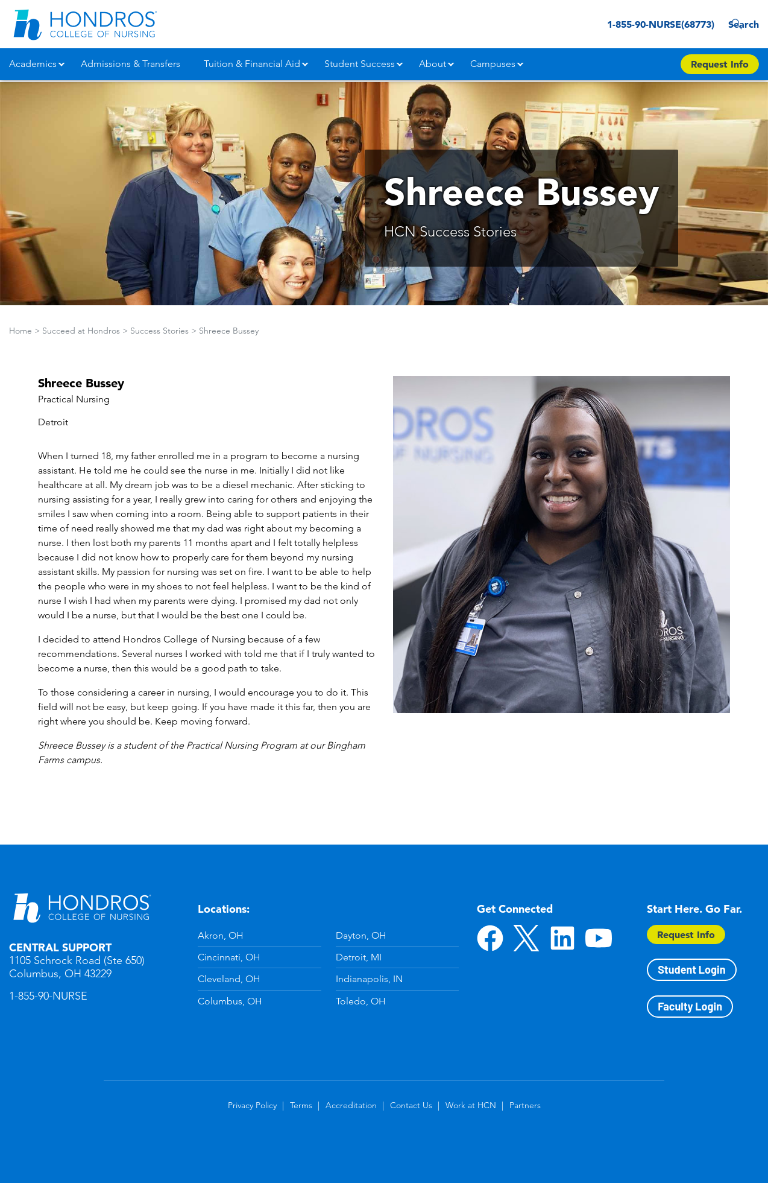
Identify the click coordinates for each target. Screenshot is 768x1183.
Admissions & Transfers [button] (130, 63)
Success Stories (159, 330)
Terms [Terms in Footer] (301, 1105)
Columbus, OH (230, 1001)
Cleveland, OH (229, 979)
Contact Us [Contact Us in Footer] (411, 1105)
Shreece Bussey (229, 330)
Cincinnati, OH (229, 957)
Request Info (686, 934)
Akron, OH (221, 935)
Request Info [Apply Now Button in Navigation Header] (720, 64)
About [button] (432, 63)
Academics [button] (33, 63)
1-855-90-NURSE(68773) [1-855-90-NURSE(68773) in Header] (639, 24)
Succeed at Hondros (81, 330)
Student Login (691, 969)
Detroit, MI (359, 957)
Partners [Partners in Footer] (525, 1105)
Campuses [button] (492, 63)
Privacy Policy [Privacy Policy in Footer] (252, 1105)
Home (20, 330)
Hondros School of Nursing (81, 907)
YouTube (598, 938)
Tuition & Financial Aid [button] (252, 63)
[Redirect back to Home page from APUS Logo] (84, 24)
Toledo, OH (361, 1001)
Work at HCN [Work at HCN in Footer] (470, 1105)
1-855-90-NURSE (48, 996)
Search (740, 24)
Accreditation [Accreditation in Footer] (351, 1105)
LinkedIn (562, 938)
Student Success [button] (359, 63)
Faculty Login (690, 1006)
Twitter (526, 938)
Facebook (490, 938)
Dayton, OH (361, 935)
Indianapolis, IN (369, 979)
